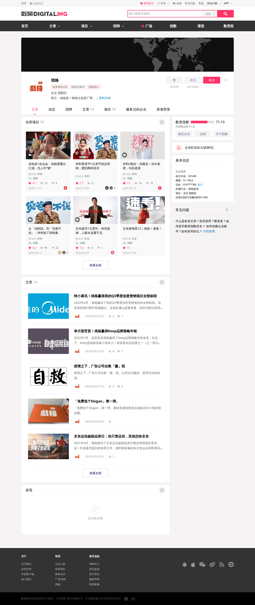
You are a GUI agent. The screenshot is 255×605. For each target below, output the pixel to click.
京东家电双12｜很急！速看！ (142, 228)
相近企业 (184, 134)
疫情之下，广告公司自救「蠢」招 (99, 366)
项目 (110, 109)
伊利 (39, 174)
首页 (24, 26)
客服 (201, 3)
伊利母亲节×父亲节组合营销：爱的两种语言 (93, 166)
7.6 (79, 248)
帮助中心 (94, 564)
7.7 (79, 183)
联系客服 (94, 584)
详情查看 (209, 231)
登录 (23, 3)
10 (126, 248)
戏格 (35, 178)
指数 (173, 26)
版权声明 (94, 579)
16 (138, 183)
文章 (88, 109)
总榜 (203, 134)
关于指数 (222, 134)
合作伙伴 (26, 569)
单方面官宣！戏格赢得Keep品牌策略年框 (105, 331)
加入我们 (26, 579)
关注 (193, 80)
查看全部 (95, 265)
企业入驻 (60, 564)
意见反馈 (94, 569)
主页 (34, 109)
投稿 (57, 584)
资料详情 (105, 98)
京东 (86, 238)
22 (55, 248)
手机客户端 (27, 574)
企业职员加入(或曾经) (194, 147)
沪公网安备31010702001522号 (103, 598)
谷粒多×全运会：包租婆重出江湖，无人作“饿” (47, 166)
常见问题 (190, 3)
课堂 (200, 26)
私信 (212, 80)
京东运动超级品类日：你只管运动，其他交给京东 (111, 436)
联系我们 (60, 569)
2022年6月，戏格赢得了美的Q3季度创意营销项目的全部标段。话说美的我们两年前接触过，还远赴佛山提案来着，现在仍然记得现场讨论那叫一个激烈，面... (117, 308)
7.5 (126, 183)
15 (43, 183)
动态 (51, 109)
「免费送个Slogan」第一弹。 (96, 401)
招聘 (68, 109)
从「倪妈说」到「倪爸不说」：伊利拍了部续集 (44, 230)
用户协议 (94, 574)
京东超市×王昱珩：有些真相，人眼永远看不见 (93, 230)
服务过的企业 (136, 109)
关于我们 (26, 564)
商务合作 (60, 574)
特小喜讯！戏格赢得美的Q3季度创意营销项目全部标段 (115, 296)
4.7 (32, 183)
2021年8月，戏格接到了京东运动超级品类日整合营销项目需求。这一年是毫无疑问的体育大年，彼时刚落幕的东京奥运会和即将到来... (117, 448)
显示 (200, 184)
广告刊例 (60, 579)
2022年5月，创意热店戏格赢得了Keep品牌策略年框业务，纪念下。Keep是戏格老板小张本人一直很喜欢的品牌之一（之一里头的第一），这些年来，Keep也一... (117, 343)
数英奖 (229, 26)
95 (43, 248)
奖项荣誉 (163, 109)
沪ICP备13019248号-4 (69, 598)
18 (149, 183)
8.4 (32, 248)
